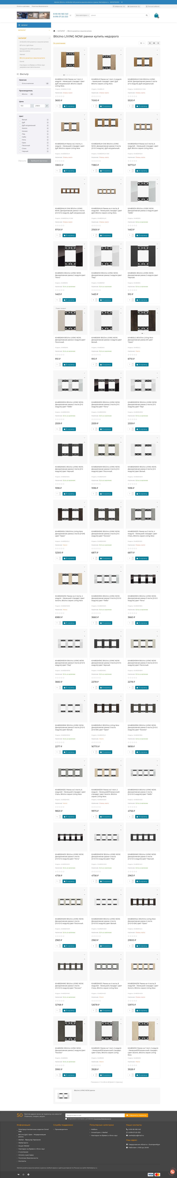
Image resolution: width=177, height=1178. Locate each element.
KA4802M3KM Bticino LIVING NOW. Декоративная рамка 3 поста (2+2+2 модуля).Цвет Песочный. (142, 663)
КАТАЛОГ (22, 30)
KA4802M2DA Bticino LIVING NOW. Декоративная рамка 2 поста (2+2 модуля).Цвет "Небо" (69, 404)
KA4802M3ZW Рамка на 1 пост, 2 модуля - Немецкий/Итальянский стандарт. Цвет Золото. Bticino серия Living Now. (105, 793)
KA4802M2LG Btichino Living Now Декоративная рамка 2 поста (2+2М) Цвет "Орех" (70, 533)
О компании (23, 1152)
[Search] (119, 15)
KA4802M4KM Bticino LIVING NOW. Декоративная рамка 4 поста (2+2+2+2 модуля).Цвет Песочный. (69, 921)
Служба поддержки (63, 1125)
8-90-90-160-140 (135, 1129)
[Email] (95, 1115)
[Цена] (24, 106)
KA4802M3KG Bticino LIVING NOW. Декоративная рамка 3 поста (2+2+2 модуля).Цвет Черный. (106, 663)
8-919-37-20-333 (135, 1132)
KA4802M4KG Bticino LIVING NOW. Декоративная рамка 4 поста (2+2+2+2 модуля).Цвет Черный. (142, 856)
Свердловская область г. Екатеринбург (144, 1144)
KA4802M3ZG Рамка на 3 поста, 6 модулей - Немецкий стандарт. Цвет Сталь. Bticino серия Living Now (70, 792)
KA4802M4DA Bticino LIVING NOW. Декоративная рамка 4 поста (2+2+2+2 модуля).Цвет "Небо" (142, 792)
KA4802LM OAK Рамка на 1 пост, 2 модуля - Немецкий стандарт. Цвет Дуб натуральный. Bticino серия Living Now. (69, 82)
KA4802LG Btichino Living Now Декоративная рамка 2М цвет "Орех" (140, 340)
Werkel (22, 54)
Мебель (94, 1129)
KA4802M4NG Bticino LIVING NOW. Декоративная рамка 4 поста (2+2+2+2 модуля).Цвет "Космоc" (69, 985)
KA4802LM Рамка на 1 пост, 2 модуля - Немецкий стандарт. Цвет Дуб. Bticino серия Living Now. (106, 81)
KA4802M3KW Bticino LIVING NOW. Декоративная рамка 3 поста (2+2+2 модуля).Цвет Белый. (70, 727)
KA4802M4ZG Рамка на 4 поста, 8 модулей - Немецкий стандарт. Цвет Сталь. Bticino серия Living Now (106, 985)
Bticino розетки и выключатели (80, 31)
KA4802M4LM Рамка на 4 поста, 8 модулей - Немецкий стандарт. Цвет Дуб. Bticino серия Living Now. (106, 210)
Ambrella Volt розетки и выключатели (34, 42)
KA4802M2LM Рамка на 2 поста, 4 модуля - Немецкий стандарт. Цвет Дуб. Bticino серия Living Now (69, 146)
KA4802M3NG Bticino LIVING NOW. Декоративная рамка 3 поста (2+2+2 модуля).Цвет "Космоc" (142, 727)
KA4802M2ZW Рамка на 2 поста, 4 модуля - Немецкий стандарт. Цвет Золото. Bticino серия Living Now (69, 598)
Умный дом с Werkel (99, 1132)
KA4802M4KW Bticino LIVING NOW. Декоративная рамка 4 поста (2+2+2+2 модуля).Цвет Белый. (105, 921)
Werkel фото (23, 1143)
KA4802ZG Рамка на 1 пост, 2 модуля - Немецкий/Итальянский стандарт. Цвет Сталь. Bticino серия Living (106, 1050)
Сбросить (22, 161)
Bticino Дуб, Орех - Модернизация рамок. (32, 1136)
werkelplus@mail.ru (136, 1135)
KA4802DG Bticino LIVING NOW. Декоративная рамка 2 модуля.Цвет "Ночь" (70, 275)
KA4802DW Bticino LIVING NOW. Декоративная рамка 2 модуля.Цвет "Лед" (106, 275)
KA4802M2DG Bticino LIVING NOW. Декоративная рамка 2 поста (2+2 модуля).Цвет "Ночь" (105, 404)
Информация (23, 1125)
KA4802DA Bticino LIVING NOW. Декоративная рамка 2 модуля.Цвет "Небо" (143, 210)
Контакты (22, 1161)
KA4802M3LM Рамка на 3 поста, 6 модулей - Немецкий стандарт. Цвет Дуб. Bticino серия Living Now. (143, 146)
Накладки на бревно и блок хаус (31, 1149)
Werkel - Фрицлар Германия (29, 1140)
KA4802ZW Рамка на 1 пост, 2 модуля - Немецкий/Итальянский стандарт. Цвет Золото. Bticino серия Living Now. (143, 1051)
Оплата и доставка (23, 6)
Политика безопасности (40, 6)
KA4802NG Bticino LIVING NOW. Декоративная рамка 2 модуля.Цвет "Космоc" (70, 1050)
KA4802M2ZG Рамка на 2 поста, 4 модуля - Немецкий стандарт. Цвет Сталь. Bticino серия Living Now (142, 533)
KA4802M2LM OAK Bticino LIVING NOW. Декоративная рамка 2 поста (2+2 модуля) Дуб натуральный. (142, 81)
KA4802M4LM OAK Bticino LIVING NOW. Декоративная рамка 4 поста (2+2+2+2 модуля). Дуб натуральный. (70, 210)
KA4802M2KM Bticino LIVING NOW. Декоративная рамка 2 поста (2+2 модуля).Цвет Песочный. (105, 469)
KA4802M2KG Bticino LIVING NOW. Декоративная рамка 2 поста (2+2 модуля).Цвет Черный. (69, 469)
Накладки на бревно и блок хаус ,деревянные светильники (32, 66)
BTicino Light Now (26, 45)
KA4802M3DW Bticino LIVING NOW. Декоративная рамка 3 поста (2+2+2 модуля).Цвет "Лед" (70, 663)
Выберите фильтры (39, 161)
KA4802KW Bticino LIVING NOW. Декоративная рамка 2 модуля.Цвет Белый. (106, 340)
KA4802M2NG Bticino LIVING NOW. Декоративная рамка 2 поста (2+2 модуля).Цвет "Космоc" (105, 533)
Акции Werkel (23, 1146)
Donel (22, 61)
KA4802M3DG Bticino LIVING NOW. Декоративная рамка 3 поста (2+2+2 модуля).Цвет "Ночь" (142, 598)
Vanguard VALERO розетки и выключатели (31, 50)
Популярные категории (102, 1125)
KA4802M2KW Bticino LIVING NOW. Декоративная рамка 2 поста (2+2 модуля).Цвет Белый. (142, 469)
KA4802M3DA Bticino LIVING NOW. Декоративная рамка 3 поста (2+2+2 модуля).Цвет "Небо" (106, 598)
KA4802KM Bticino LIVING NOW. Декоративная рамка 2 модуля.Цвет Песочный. (70, 340)
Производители (61, 1129)
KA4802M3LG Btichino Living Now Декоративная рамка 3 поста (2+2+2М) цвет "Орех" (105, 727)
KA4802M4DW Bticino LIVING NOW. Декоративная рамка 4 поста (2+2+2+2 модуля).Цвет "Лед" (106, 856)
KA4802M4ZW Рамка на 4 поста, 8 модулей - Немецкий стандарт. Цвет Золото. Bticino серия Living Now (143, 985)
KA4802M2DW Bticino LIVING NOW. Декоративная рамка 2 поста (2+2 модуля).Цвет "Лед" (142, 404)
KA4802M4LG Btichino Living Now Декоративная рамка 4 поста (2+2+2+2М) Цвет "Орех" (142, 921)
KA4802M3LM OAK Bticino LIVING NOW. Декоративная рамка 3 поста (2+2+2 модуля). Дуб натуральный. (106, 146)
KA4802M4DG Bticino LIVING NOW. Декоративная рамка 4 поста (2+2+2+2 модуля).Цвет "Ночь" (69, 856)
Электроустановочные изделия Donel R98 (33, 1130)
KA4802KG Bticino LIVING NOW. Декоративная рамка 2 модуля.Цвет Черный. (143, 275)
